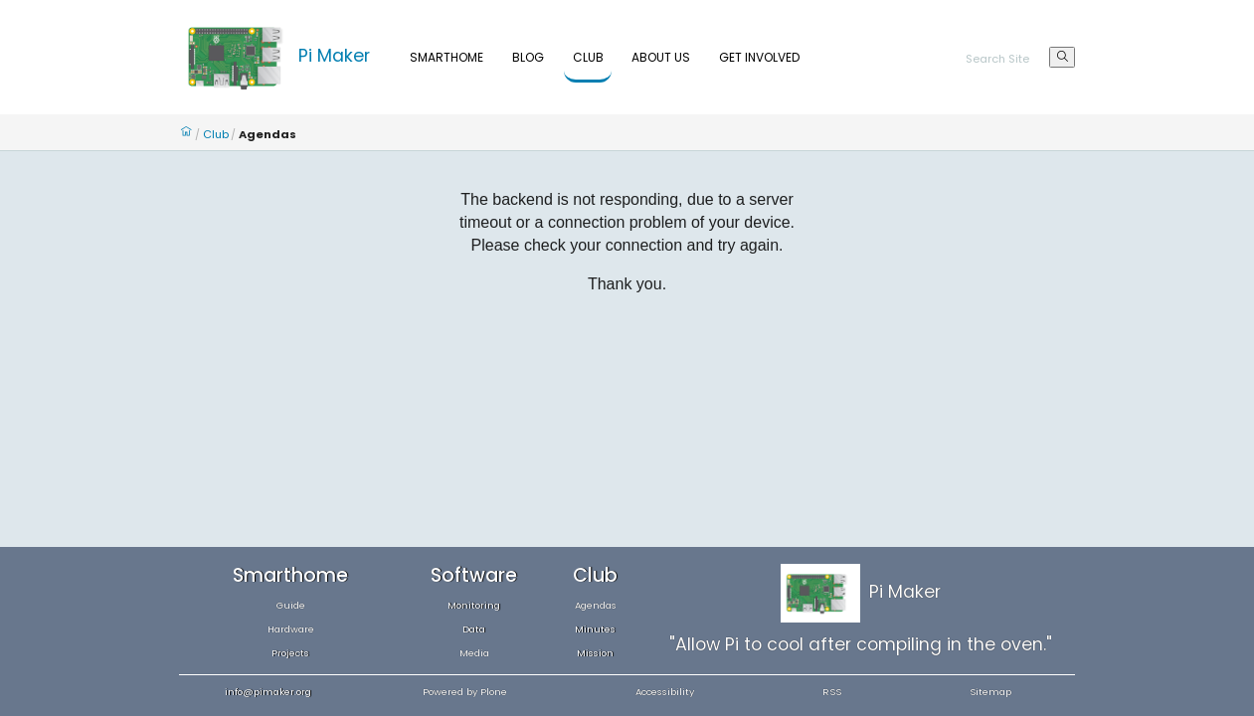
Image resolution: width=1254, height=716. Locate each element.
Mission (595, 652)
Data (473, 629)
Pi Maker (334, 56)
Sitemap (990, 691)
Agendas (596, 605)
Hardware (291, 629)
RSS (831, 691)
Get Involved (759, 57)
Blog (528, 57)
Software (474, 575)
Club (588, 57)
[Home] (238, 56)
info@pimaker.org (268, 691)
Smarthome (446, 57)
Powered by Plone (465, 691)
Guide (290, 605)
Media (474, 652)
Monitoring (474, 605)
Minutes (595, 629)
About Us (660, 57)
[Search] (1008, 60)
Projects (290, 652)
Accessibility (664, 691)
